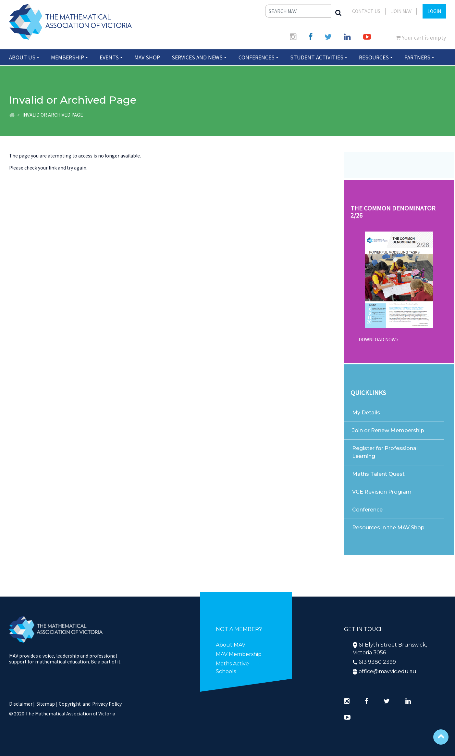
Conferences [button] (257, 57)
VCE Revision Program (382, 492)
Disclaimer (22, 703)
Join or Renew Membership (388, 430)
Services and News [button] (197, 57)
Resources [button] (374, 57)
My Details (366, 413)
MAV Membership (239, 654)
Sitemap (45, 703)
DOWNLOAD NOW (378, 339)
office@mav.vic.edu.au (387, 671)
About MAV (230, 645)
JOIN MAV (401, 11)
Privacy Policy (107, 703)
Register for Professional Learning (385, 452)
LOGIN (434, 11)
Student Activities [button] (316, 57)
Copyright (70, 703)
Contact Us (366, 11)
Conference (367, 510)
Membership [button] (67, 57)
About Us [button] (22, 57)
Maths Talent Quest (378, 474)
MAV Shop (147, 57)
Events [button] (109, 57)
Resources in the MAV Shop (388, 527)
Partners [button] (417, 57)
